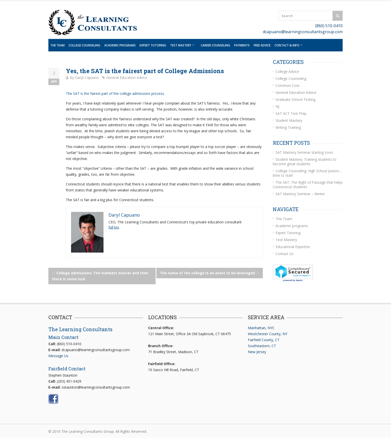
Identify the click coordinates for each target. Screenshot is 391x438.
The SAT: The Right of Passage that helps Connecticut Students (308, 184)
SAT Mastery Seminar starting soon (304, 152)
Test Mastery (180, 45)
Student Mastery (289, 120)
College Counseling (84, 45)
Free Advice (262, 45)
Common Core (287, 85)
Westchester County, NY (267, 333)
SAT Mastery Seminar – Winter (300, 193)
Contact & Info (287, 45)
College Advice (287, 71)
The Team (57, 45)
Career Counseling (215, 45)
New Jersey (257, 351)
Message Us (58, 355)
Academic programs (120, 45)
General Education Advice (126, 77)
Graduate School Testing (295, 99)
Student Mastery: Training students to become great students (304, 161)
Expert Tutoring (153, 45)
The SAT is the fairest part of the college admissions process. (116, 93)
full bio (113, 227)
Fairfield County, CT (264, 339)
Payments (242, 45)
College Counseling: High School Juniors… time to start (307, 173)
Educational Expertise (293, 246)
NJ (277, 106)
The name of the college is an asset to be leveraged (209, 273)
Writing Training (288, 127)
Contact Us (284, 253)
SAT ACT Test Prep (291, 113)
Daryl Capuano (87, 77)
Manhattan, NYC (261, 327)
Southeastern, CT (262, 345)
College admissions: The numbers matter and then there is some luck (100, 276)
